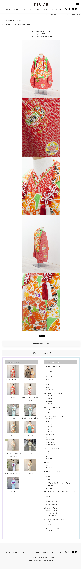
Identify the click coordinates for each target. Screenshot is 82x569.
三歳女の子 (28, 24)
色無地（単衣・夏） (51, 445)
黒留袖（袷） (49, 426)
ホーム (29, 557)
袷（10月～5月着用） (51, 510)
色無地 (48, 499)
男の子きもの (49, 488)
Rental (46, 10)
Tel (29, 10)
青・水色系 (49, 371)
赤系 (47, 369)
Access (37, 10)
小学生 (48, 453)
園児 (47, 456)
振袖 (47, 421)
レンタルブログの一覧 (13, 362)
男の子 (48, 410)
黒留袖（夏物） (50, 442)
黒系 (47, 387)
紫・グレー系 (49, 389)
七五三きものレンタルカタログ (17, 24)
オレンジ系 (49, 376)
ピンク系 (48, 374)
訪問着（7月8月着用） (52, 504)
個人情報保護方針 (43, 557)
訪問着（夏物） (50, 439)
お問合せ (35, 557)
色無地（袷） (49, 432)
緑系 (47, 379)
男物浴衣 (48, 524)
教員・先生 (49, 459)
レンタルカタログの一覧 (52, 362)
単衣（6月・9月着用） (52, 513)
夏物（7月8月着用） (51, 515)
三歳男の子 (49, 403)
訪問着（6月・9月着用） (52, 501)
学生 (47, 451)
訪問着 (48, 476)
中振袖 (48, 429)
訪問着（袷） (49, 419)
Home (8, 10)
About (15, 10)
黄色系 (48, 382)
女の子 (48, 412)
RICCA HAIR (57, 10)
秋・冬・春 (49, 467)
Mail (23, 10)
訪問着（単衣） (50, 434)
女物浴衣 (48, 522)
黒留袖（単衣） (50, 437)
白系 (47, 384)
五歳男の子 (49, 398)
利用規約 (52, 557)
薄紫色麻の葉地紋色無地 (37, 343)
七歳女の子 (49, 396)
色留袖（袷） (49, 424)
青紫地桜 (48, 343)
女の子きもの (49, 485)
